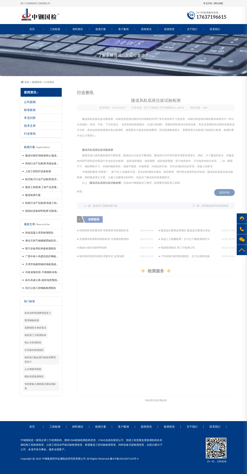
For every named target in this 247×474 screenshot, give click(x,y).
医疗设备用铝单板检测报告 (40, 248)
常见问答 (207, 3)
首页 (32, 29)
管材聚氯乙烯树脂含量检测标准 (40, 386)
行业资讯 (49, 82)
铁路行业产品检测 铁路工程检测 (43, 202)
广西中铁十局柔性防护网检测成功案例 (47, 256)
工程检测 (55, 29)
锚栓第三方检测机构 (35, 335)
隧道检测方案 (33, 194)
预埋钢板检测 (32, 320)
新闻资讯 (146, 29)
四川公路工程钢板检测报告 (40, 287)
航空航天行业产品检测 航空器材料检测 (47, 179)
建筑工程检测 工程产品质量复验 (43, 187)
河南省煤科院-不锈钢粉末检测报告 (45, 272)
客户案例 (123, 29)
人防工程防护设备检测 (38, 171)
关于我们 (192, 29)
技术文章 (30, 125)
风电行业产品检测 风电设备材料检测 (46, 163)
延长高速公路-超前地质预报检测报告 (46, 279)
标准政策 (30, 110)
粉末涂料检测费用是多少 (38, 312)
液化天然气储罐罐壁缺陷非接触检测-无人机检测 (52, 240)
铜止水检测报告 (33, 342)
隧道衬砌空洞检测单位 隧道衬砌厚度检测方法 (51, 155)
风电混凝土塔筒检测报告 (39, 232)
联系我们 (215, 29)
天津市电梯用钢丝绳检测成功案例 (44, 264)
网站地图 (218, 3)
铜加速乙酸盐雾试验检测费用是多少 (40, 359)
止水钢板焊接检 (33, 369)
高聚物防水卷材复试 (35, 327)
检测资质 (169, 29)
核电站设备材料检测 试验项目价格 (44, 210)
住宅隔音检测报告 (34, 349)
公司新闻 (30, 102)
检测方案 (101, 29)
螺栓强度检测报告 (34, 376)
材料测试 (78, 29)
